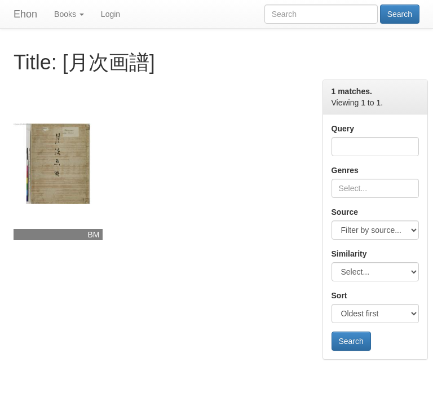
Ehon (25, 14)
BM (94, 234)
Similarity (349, 253)
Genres (345, 170)
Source (345, 212)
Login (110, 14)
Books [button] (69, 14)
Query (343, 128)
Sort (339, 295)
